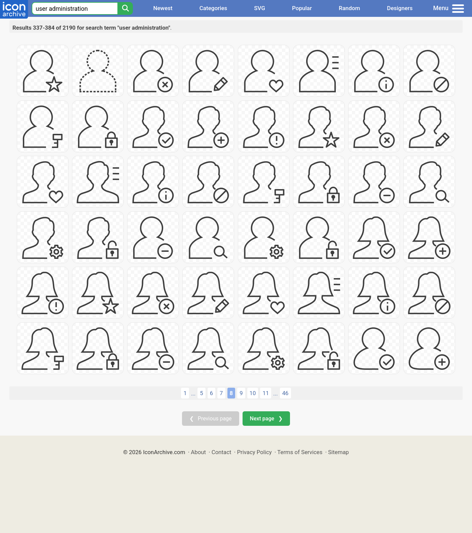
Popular (302, 8)
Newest (162, 8)
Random (349, 8)
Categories (213, 8)
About (198, 452)
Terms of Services (299, 452)
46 (285, 393)
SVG (259, 8)
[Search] (125, 8)
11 (265, 393)
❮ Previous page (210, 418)
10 (253, 393)
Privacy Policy (254, 452)
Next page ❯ (266, 418)
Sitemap (338, 452)
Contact (221, 452)
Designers (399, 8)
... (193, 393)
